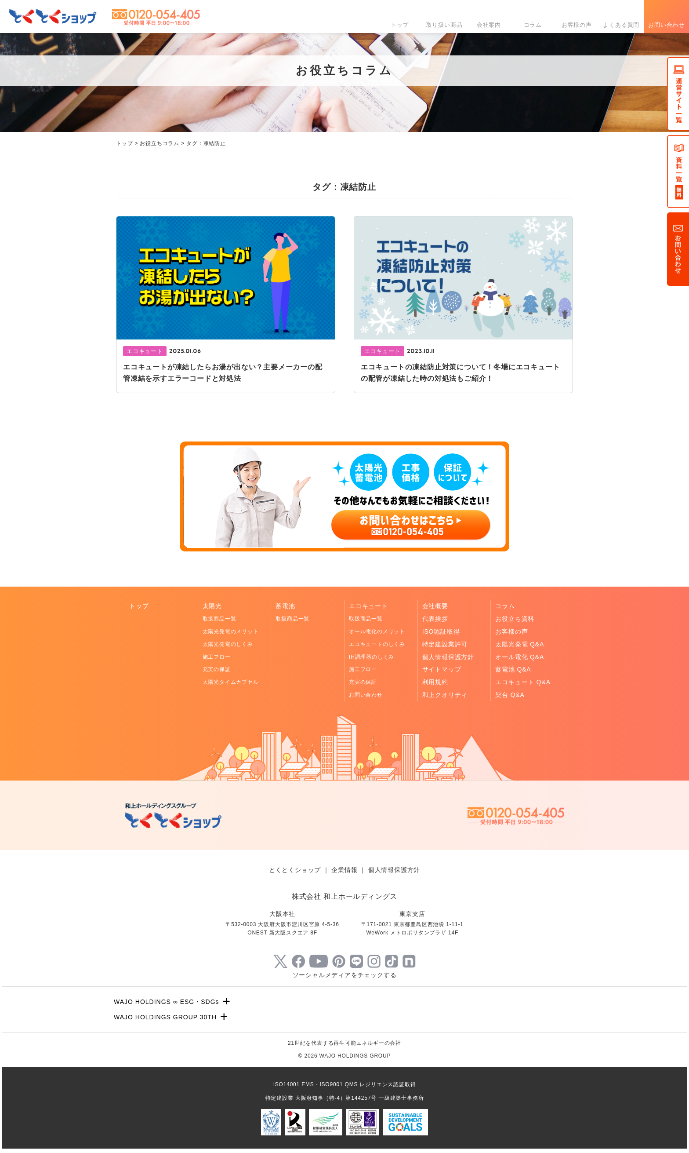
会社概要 (435, 605)
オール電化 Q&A (519, 656)
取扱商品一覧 (219, 619)
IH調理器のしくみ (371, 657)
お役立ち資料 (514, 618)
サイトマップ (441, 669)
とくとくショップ (295, 869)
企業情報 (344, 869)
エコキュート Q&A (522, 682)
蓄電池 (285, 605)
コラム (533, 25)
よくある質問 (621, 25)
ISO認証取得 (441, 631)
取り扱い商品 (444, 25)
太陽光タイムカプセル (231, 682)
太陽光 (212, 605)
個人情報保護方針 (448, 656)
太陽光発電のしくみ (228, 644)
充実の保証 (217, 669)
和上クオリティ (445, 694)
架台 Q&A (509, 694)
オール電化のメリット (377, 631)
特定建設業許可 (445, 644)
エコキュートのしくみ (377, 644)
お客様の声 (577, 25)
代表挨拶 (435, 618)
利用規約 (435, 682)
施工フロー (217, 657)
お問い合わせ (666, 25)
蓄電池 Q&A (513, 669)
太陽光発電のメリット (231, 631)
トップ (400, 25)
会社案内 (489, 25)
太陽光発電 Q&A (519, 644)
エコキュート (368, 605)
